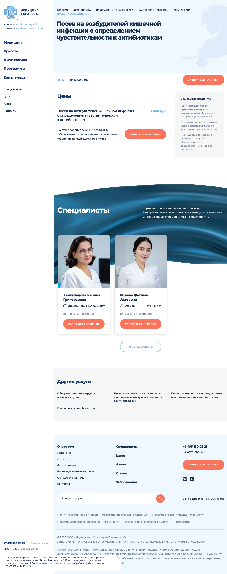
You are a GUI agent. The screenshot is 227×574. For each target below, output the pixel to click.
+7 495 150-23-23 (14, 543)
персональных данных (18, 565)
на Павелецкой (26, 24)
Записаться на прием (203, 80)
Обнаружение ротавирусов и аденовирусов (76, 395)
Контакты (10, 110)
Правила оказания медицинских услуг (178, 514)
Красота (11, 51)
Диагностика (15, 60)
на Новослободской (29, 28)
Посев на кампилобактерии (76, 408)
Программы (14, 68)
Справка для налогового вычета (146, 522)
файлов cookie (94, 563)
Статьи (121, 473)
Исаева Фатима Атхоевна (134, 297)
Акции (8, 103)
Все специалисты (140, 347)
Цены (7, 96)
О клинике (65, 446)
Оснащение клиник (70, 477)
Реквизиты (112, 522)
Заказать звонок (40, 543)
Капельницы (15, 77)
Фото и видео (66, 465)
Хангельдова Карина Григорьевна (81, 297)
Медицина (13, 42)
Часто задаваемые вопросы (75, 471)
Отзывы (73, 306)
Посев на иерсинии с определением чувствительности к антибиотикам (196, 395)
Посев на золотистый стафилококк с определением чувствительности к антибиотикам (138, 397)
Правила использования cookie (78, 522)
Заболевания (126, 482)
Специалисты (13, 89)
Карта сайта (182, 522)
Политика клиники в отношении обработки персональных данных (102, 514)
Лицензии (64, 453)
